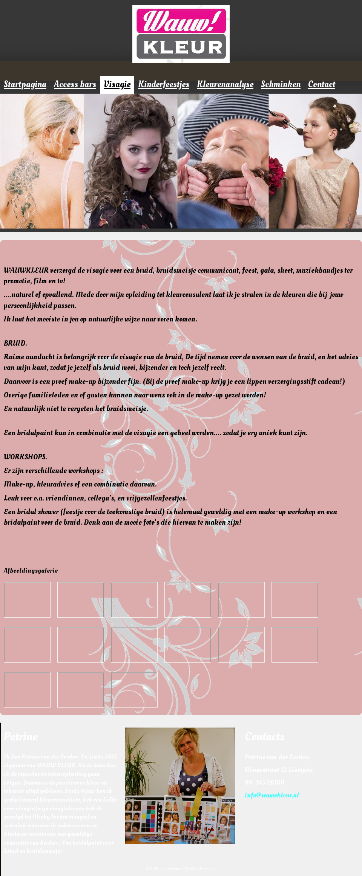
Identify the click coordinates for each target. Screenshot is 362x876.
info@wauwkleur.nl (272, 795)
